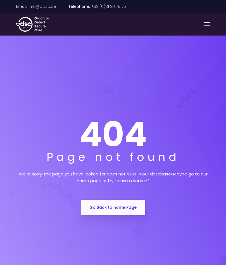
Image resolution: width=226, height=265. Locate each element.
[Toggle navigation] (207, 24)
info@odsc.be (42, 6)
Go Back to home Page (113, 207)
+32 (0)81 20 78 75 (108, 6)
